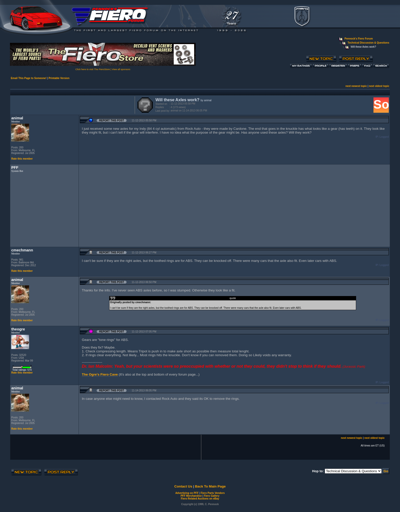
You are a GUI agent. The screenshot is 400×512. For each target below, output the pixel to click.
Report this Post (111, 120)
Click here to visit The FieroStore (93, 69)
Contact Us (183, 486)
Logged (384, 136)
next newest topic (356, 86)
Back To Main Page (210, 486)
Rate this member (22, 158)
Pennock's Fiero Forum (359, 38)
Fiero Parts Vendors (212, 493)
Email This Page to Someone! (28, 78)
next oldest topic (379, 86)
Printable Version (58, 78)
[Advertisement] (71, 104)
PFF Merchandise (191, 495)
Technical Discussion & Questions (368, 42)
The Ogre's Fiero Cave (100, 374)
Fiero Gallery (211, 495)
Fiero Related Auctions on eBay (200, 498)
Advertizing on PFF (186, 493)
